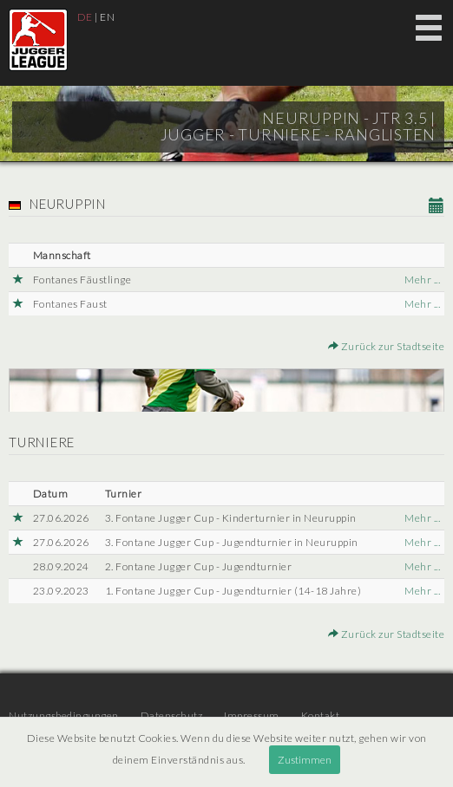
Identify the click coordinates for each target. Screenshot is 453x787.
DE (85, 16)
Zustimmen (305, 759)
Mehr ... (422, 279)
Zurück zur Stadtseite (386, 346)
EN (107, 16)
